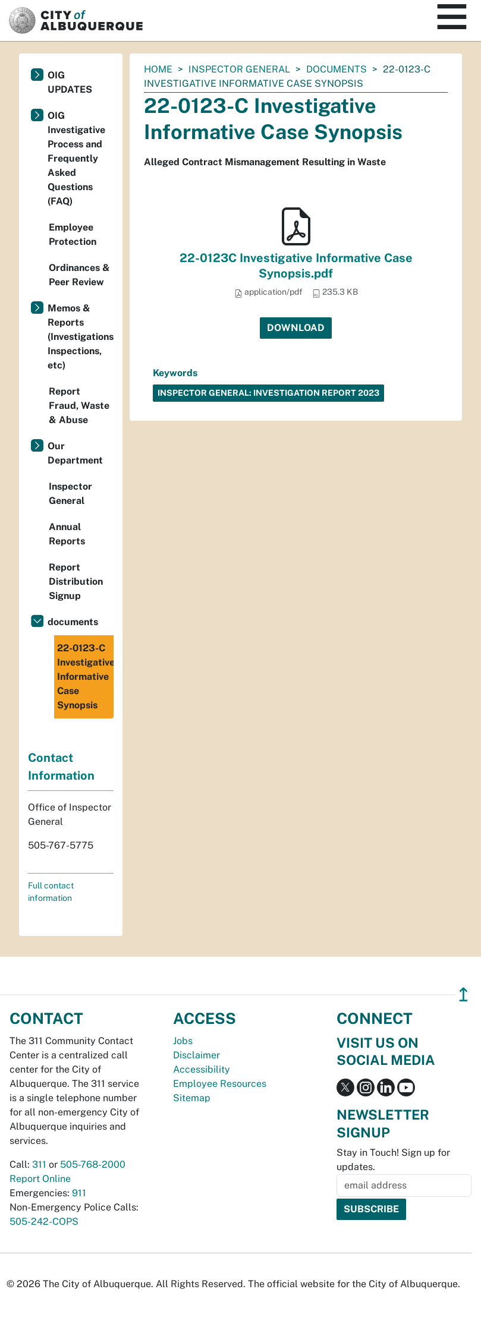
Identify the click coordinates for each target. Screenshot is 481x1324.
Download (296, 327)
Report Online (40, 1178)
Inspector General (239, 69)
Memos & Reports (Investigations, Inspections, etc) (81, 336)
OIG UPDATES (70, 82)
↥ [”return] (463, 994)
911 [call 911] (79, 1193)
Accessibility (201, 1069)
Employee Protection (72, 234)
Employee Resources (219, 1083)
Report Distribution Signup (76, 581)
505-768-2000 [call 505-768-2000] (92, 1164)
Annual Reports (67, 534)
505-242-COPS (44, 1221)
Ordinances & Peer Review (79, 275)
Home (158, 69)
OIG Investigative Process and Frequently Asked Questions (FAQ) (76, 158)
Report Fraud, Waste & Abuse (79, 405)
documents (336, 69)
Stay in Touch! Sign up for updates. (393, 1159)
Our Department (75, 453)
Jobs (183, 1040)
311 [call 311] (39, 1164)
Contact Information (61, 767)
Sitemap (191, 1098)
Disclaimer (196, 1055)
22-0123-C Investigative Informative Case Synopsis (85, 676)
